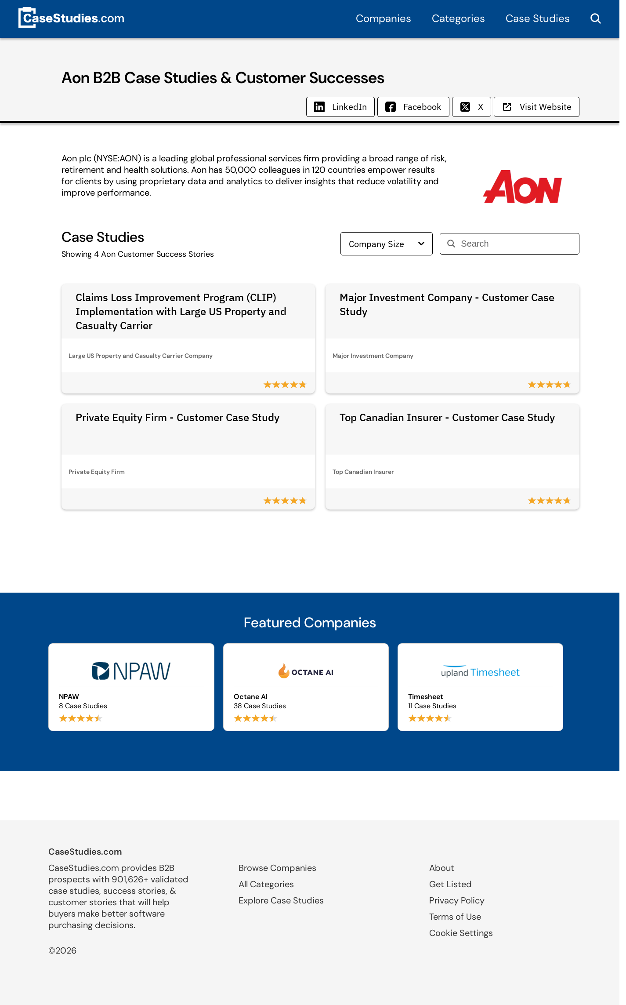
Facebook (413, 107)
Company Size (386, 244)
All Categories (266, 884)
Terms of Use (455, 916)
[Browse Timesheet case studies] (480, 687)
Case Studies (538, 18)
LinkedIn (340, 107)
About (441, 868)
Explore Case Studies (281, 900)
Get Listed (450, 884)
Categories (458, 18)
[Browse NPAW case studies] (131, 687)
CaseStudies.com (85, 851)
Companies (383, 18)
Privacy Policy (457, 900)
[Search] (516, 244)
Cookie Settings (461, 933)
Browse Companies (277, 868)
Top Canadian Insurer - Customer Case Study (447, 417)
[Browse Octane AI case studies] (306, 687)
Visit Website (537, 107)
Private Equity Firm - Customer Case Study (177, 417)
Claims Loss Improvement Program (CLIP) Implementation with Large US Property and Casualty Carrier (181, 311)
